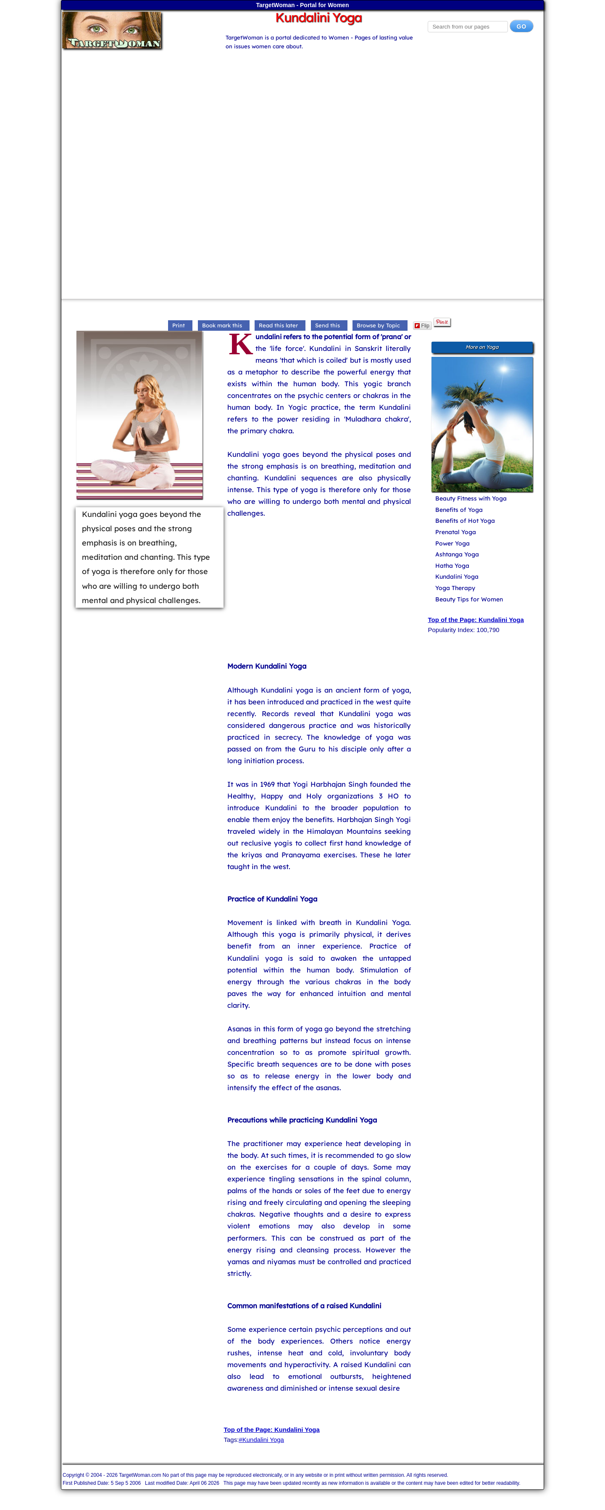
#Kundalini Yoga (261, 1439)
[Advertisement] (302, 110)
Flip (422, 326)
